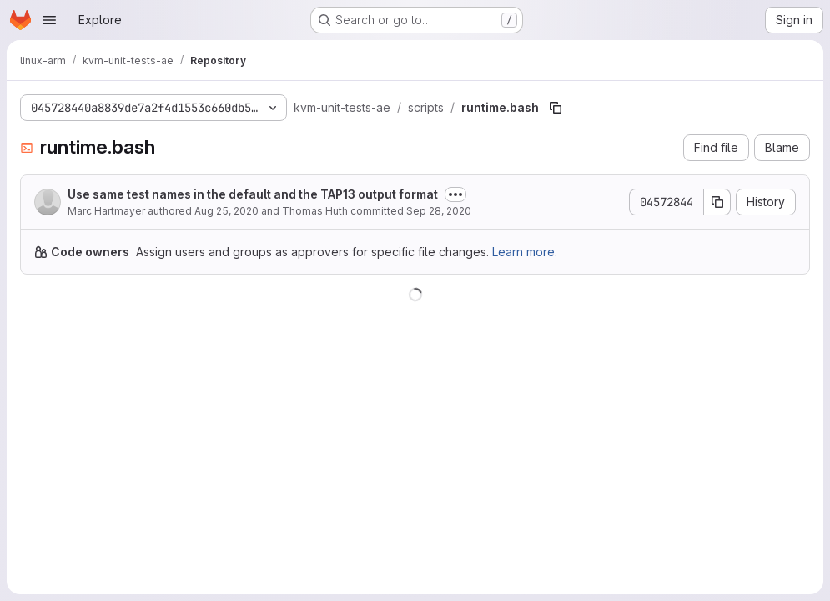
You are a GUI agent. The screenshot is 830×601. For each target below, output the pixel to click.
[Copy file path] (555, 107)
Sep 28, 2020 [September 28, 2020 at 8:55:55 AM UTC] (438, 211)
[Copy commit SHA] (717, 202)
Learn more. (524, 252)
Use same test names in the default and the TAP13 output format (253, 194)
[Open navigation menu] (49, 20)
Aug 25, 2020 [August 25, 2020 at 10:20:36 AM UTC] (226, 211)
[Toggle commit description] (455, 194)
